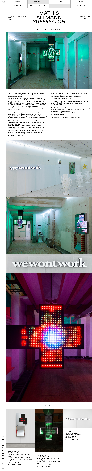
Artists (17, 2)
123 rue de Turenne (38, 6)
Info (81, 2)
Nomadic (17, 6)
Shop (60, 2)
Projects (38, 2)
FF (3, 469)
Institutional (81, 6)
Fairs (60, 6)
